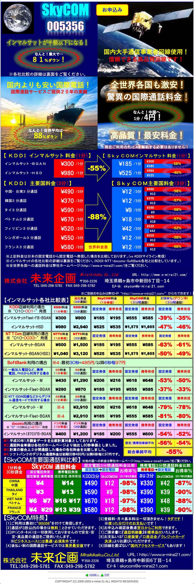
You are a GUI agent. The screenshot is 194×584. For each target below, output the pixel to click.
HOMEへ (94, 574)
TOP (106, 574)
